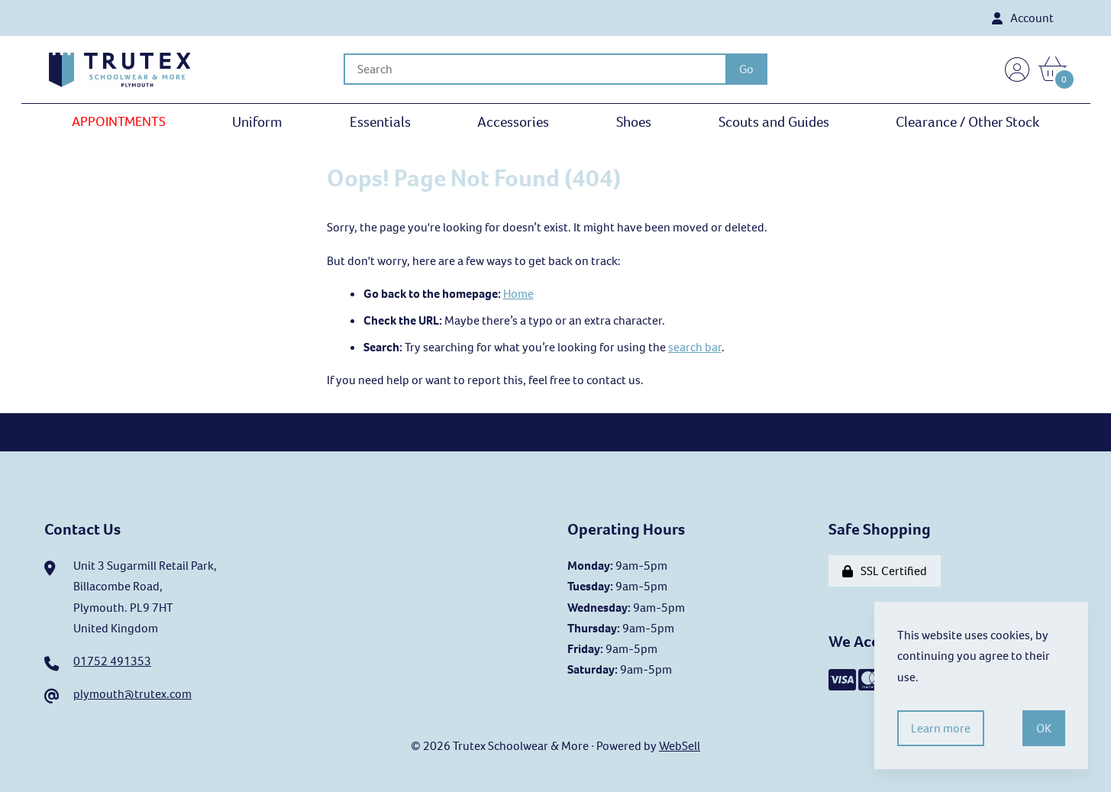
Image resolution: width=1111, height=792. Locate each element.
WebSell (679, 746)
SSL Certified (884, 571)
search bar (695, 347)
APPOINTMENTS (119, 121)
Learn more (941, 728)
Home (518, 294)
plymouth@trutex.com (132, 694)
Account (1023, 18)
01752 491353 (112, 661)
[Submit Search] (746, 69)
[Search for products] (534, 69)
